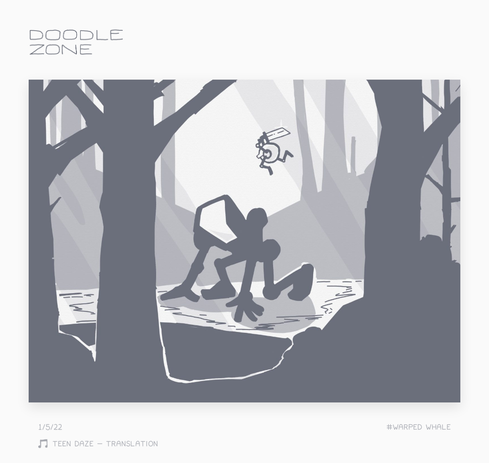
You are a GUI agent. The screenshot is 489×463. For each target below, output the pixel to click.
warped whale (422, 427)
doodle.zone (76, 42)
